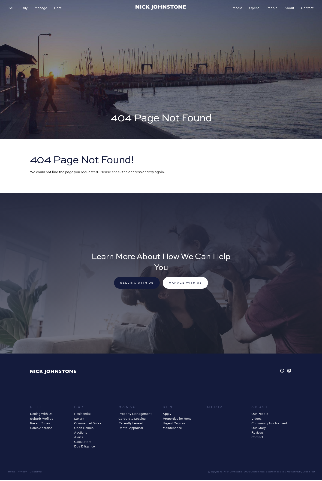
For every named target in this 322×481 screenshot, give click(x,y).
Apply (167, 415)
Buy (25, 8)
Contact (306, 8)
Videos (256, 419)
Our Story (258, 428)
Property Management (135, 415)
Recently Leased (130, 424)
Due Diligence (84, 447)
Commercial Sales (87, 424)
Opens (253, 8)
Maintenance (172, 428)
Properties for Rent (177, 419)
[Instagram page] (289, 372)
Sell (12, 8)
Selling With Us (41, 415)
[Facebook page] (282, 372)
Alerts (78, 438)
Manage (41, 8)
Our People (259, 415)
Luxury (79, 419)
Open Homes (83, 428)
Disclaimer (36, 472)
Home (11, 472)
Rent (58, 8)
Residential (82, 415)
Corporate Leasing (132, 419)
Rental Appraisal (130, 428)
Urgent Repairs (174, 424)
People (271, 8)
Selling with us (135, 283)
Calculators (82, 443)
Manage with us (187, 283)
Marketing (293, 472)
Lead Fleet (309, 472)
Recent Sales (40, 424)
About (288, 8)
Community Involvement (269, 424)
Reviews (257, 433)
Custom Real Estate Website (267, 472)
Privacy (22, 472)
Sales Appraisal (41, 428)
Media (236, 8)
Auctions (80, 433)
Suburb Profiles (41, 419)
